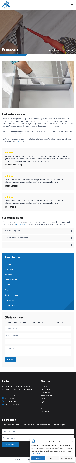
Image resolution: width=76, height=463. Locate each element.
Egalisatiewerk (10, 300)
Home (50, 50)
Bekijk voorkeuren (66, 458)
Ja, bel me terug (10, 444)
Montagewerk (10, 305)
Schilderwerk (9, 269)
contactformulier (22, 225)
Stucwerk (8, 264)
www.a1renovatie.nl (12, 404)
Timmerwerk (9, 274)
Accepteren (38, 458)
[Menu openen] (72, 5)
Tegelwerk (8, 290)
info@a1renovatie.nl (12, 401)
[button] (72, 441)
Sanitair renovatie (11, 295)
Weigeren (52, 458)
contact (19, 141)
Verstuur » (10, 360)
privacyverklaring (35, 453)
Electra (7, 285)
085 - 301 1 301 (10, 395)
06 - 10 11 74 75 (10, 398)
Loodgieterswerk (11, 280)
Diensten (57, 50)
